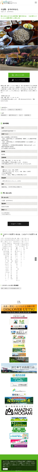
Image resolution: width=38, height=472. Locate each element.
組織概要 (18, 444)
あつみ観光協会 (5, 213)
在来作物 (27, 115)
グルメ (3, 109)
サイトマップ (16, 446)
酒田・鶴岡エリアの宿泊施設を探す (10, 272)
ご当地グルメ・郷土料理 (14, 109)
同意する (5, 469)
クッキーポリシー (28, 465)
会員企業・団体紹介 (26, 444)
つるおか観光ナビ (6, 214)
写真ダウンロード (9, 444)
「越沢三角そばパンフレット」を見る (11, 181)
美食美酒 (3, 115)
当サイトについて (6, 446)
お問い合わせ (31, 446)
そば (20, 115)
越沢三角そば (12, 115)
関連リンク (23, 446)
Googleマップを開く (16, 224)
